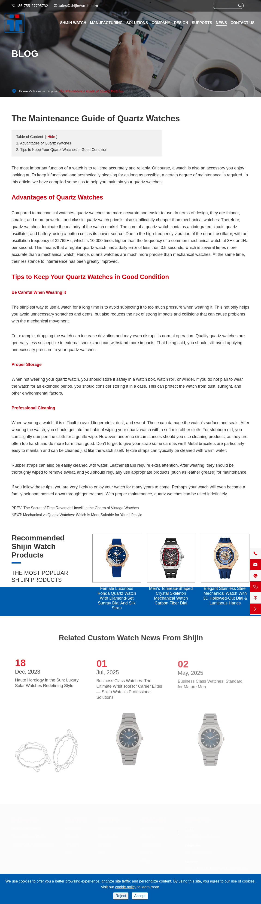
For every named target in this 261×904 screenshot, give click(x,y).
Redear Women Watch (28, 835)
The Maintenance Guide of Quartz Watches (91, 91)
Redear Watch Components (32, 843)
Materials (71, 835)
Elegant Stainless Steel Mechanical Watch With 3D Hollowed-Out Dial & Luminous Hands (225, 595)
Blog (50, 91)
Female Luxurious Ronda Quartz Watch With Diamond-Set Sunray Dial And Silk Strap (116, 598)
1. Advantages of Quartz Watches (43, 143)
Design (181, 23)
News (221, 23)
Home (23, 91)
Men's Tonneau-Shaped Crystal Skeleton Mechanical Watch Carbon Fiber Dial (171, 595)
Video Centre (108, 835)
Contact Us (243, 23)
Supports (202, 23)
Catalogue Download (114, 827)
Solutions (137, 23)
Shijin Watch (73, 23)
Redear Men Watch (26, 827)
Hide (51, 137)
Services (105, 843)
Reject (120, 896)
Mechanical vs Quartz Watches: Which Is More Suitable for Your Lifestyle (82, 515)
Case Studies (151, 843)
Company (161, 23)
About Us (148, 835)
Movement (72, 827)
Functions (71, 843)
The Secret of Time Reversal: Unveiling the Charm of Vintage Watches (81, 508)
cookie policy (126, 887)
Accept (140, 896)
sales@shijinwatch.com (78, 6)
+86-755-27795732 (32, 6)
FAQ (102, 851)
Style (68, 851)
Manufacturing (106, 23)
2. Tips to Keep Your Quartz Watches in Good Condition (61, 150)
